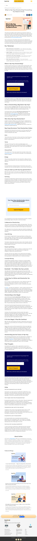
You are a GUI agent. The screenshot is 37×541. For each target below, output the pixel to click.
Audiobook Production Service (8, 533)
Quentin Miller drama (14, 113)
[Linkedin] (31, 15)
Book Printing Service (19, 533)
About (25, 529)
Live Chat (9, 194)
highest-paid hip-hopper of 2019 (10, 124)
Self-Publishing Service (8, 530)
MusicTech (11, 339)
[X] (29, 15)
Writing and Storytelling (9, 8)
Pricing (26, 533)
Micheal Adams (12, 438)
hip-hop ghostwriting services (16, 37)
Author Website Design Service (19, 530)
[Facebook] (27, 15)
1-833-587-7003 (15, 195)
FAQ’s (25, 530)
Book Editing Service (7, 529)
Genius (7, 287)
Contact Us (26, 534)
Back (6, 5)
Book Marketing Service (19, 529)
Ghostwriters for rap (8, 153)
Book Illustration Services (8, 534)
